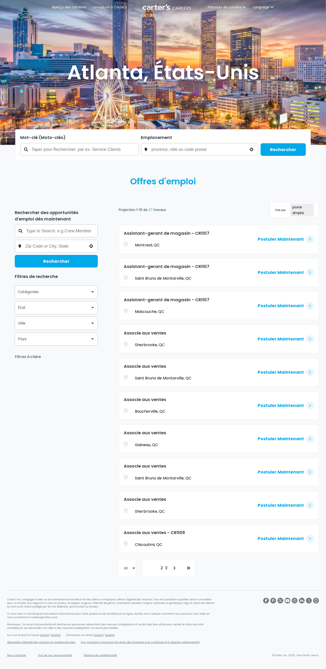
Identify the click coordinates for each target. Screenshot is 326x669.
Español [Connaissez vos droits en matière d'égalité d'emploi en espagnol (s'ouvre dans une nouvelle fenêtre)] (110, 635)
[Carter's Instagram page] (294, 600)
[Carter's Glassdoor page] (316, 600)
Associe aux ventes (145, 333)
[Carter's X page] (280, 600)
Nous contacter (16, 655)
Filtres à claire (28, 356)
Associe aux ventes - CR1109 (154, 532)
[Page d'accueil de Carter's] (167, 7)
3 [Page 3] (166, 568)
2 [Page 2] (162, 568)
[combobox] (203, 149)
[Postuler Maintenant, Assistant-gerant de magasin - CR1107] (286, 239)
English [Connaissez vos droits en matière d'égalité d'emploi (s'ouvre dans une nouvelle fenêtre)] (98, 635)
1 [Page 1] (157, 568)
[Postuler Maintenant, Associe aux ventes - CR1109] (286, 539)
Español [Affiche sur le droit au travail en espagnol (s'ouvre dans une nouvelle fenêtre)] (56, 635)
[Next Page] (175, 568)
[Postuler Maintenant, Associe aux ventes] (286, 339)
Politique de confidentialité (100, 655)
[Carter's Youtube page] (287, 600)
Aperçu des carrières (69, 7)
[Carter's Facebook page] (266, 600)
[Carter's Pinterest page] (273, 600)
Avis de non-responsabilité (55, 655)
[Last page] (188, 568)
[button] (251, 149)
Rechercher (283, 150)
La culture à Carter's (110, 7)
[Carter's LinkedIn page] (302, 600)
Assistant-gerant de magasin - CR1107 (166, 233)
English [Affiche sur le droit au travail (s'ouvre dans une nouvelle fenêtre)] (44, 635)
